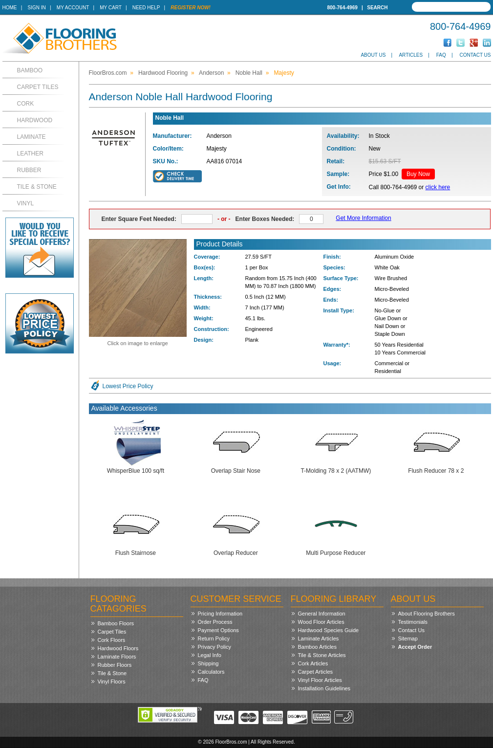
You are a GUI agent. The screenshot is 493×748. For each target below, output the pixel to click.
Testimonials (413, 622)
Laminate (31, 136)
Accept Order (415, 647)
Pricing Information (220, 613)
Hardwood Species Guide (328, 630)
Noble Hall (249, 72)
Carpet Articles (315, 672)
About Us (373, 55)
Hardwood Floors (118, 648)
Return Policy (214, 638)
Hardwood (35, 120)
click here (438, 187)
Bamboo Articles (317, 647)
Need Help (146, 7)
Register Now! (191, 7)
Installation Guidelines (324, 688)
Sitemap (408, 638)
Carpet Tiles (38, 87)
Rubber (29, 170)
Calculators (211, 672)
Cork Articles (313, 663)
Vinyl (25, 203)
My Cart (110, 7)
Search (377, 7)
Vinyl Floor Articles (320, 680)
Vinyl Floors (112, 681)
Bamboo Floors (116, 623)
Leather (30, 153)
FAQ (441, 55)
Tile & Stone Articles (322, 655)
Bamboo (30, 70)
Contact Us (475, 55)
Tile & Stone (37, 186)
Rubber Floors (115, 665)
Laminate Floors (117, 657)
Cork (25, 103)
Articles (411, 55)
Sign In (37, 7)
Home (9, 7)
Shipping (208, 663)
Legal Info (209, 655)
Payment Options (218, 630)
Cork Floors (112, 640)
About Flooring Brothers (426, 613)
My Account (73, 7)
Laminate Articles (318, 638)
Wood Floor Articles (321, 622)
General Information (321, 613)
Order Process (215, 622)
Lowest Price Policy (128, 386)
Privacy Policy (214, 647)
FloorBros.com (108, 72)
